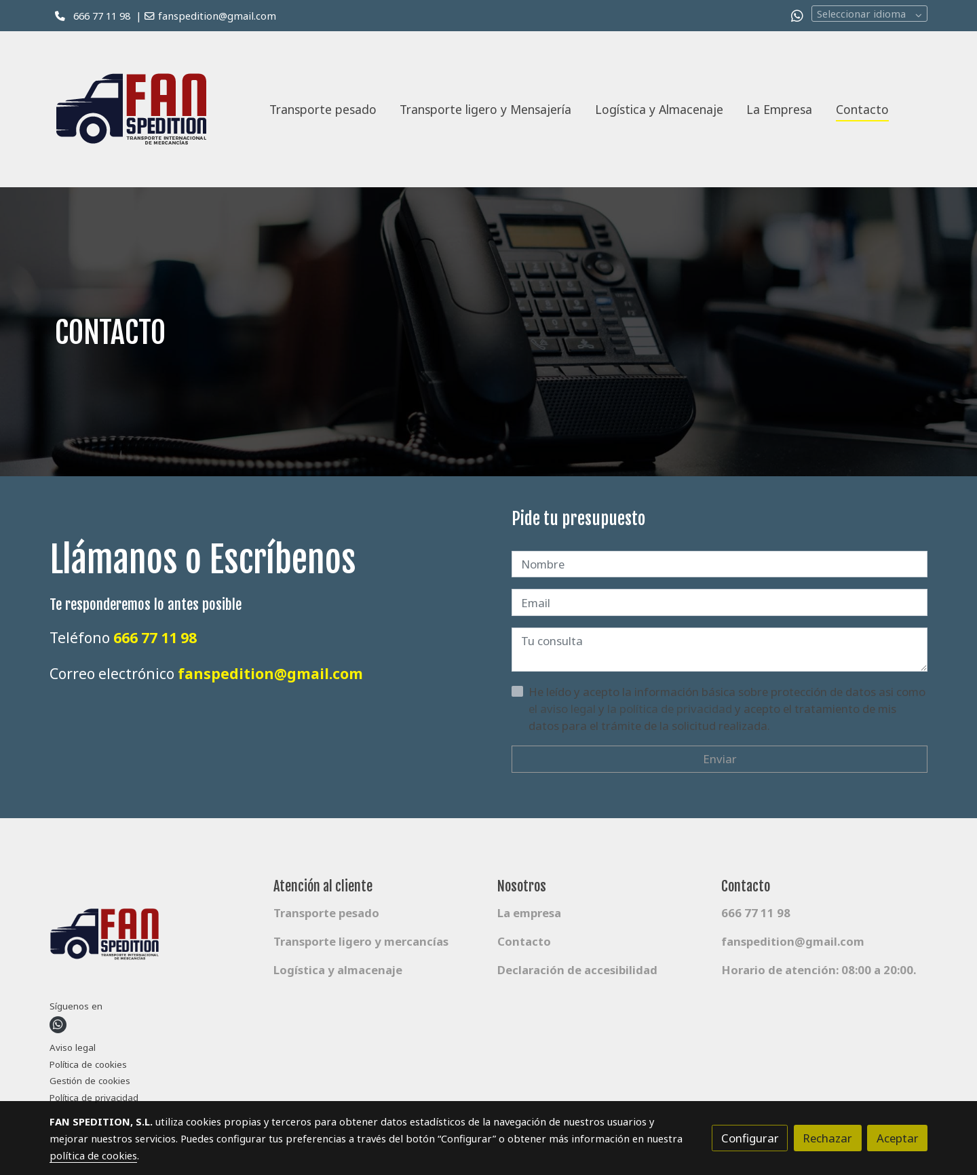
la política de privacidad (671, 708)
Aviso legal (73, 1047)
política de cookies (93, 1155)
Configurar (750, 1138)
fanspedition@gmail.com (217, 15)
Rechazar (827, 1138)
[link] (140, 109)
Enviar (720, 759)
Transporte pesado (326, 913)
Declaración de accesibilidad (577, 970)
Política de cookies (88, 1064)
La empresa (529, 913)
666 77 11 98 (101, 15)
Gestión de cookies (90, 1081)
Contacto (524, 941)
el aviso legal (563, 708)
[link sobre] (153, 937)
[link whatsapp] (797, 15)
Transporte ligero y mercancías (360, 941)
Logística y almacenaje (337, 970)
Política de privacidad (94, 1098)
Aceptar (898, 1138)
